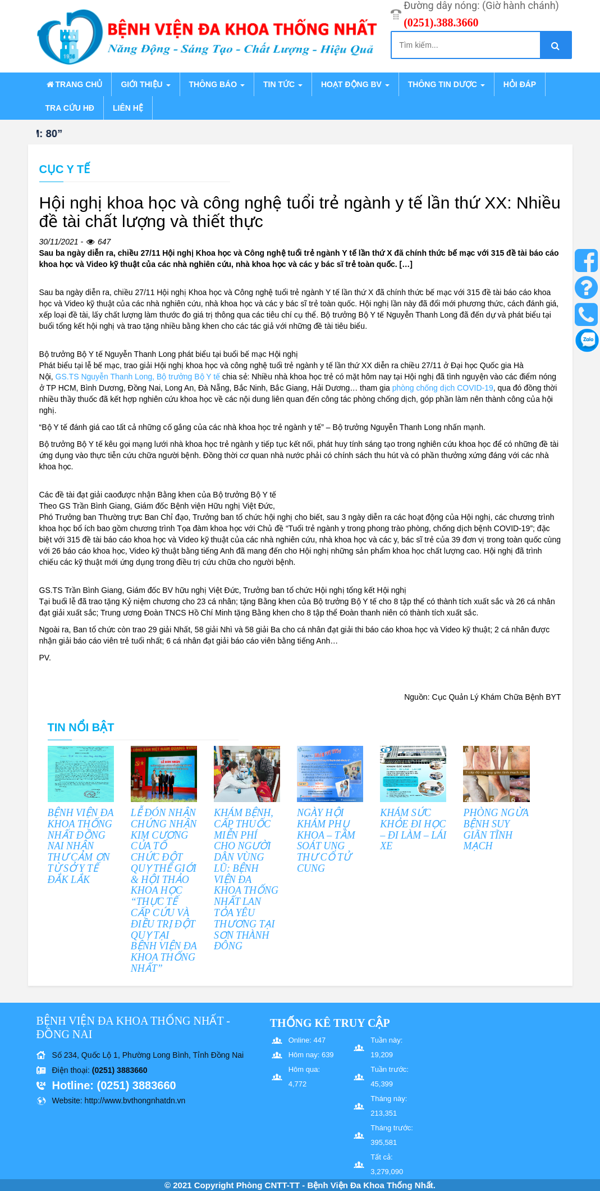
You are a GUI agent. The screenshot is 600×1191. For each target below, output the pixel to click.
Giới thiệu (145, 84)
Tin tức (283, 84)
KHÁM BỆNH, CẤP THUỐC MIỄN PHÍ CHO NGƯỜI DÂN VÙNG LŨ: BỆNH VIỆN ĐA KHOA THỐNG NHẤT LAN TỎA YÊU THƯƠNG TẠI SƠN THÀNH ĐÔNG (246, 879)
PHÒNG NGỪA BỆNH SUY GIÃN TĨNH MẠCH (495, 829)
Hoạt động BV (355, 84)
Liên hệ (128, 107)
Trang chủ (74, 84)
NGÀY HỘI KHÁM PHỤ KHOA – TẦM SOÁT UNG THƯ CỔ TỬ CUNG (326, 840)
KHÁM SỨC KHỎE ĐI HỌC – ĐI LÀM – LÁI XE (413, 829)
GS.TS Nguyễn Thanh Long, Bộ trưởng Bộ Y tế (138, 376)
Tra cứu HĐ (69, 107)
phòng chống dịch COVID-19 (442, 387)
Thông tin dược (446, 84)
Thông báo (217, 84)
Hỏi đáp (519, 84)
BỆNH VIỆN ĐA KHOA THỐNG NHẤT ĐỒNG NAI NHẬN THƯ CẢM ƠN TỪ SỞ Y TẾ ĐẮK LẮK (81, 846)
